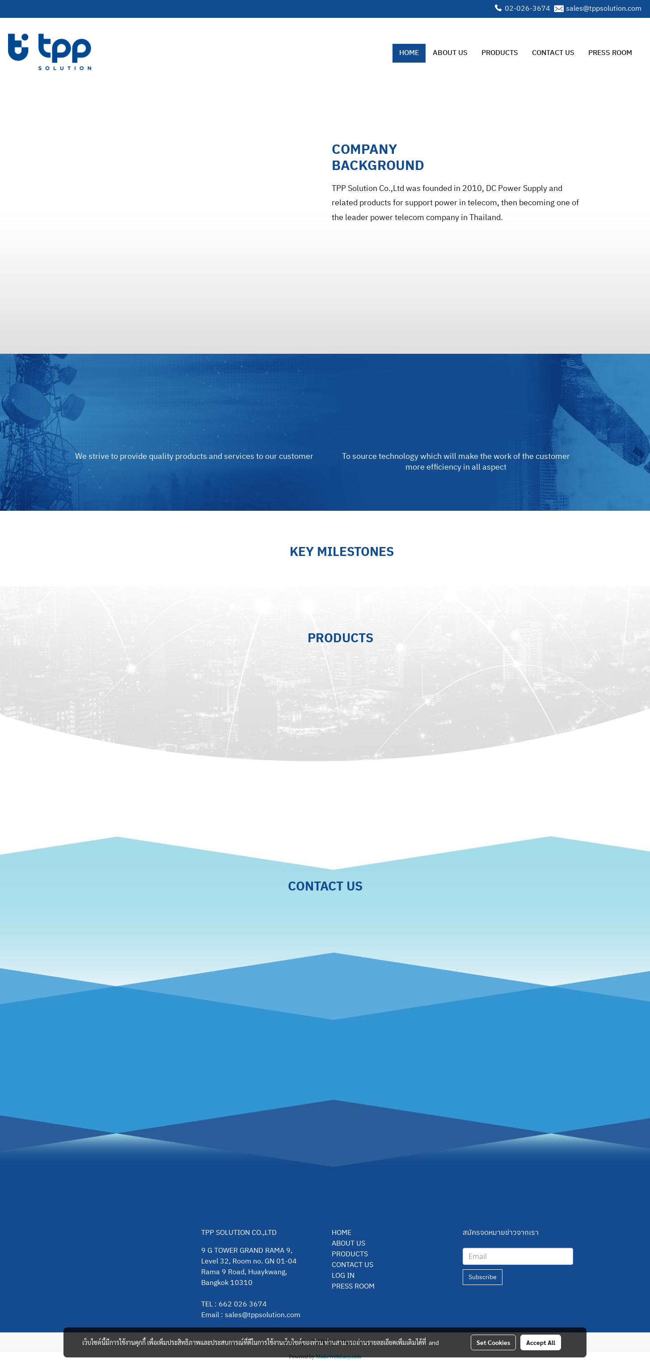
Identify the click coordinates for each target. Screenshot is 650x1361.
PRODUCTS (499, 53)
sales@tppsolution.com (604, 9)
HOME (409, 53)
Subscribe (483, 1277)
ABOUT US (450, 53)
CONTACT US (553, 53)
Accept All (540, 1342)
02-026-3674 (527, 9)
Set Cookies (493, 1342)
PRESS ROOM (610, 53)
